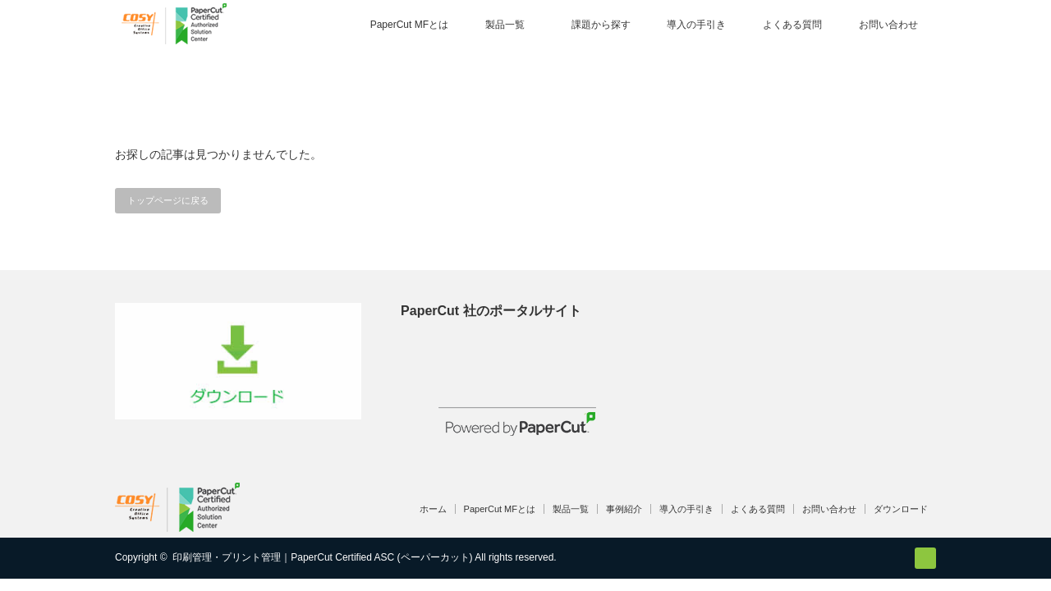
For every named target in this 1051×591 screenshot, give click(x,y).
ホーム (433, 509)
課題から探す (601, 24)
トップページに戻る (168, 200)
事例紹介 (624, 509)
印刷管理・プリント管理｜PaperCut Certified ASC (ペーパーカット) (322, 557)
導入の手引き (696, 24)
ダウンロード (901, 509)
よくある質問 (792, 24)
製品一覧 (505, 24)
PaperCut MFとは (409, 24)
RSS (925, 558)
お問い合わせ (888, 24)
